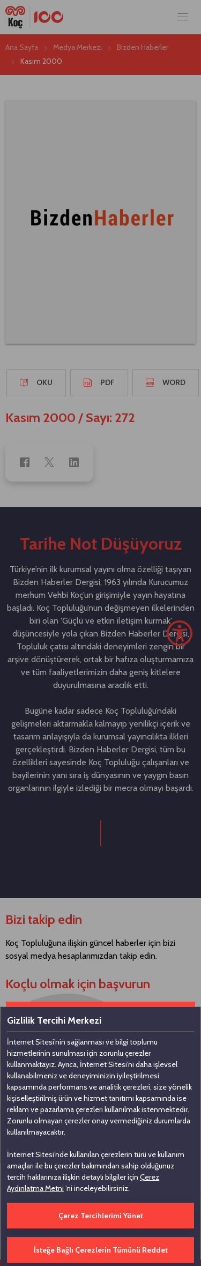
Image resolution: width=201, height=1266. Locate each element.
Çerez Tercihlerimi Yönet (100, 1215)
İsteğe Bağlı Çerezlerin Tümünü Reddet (101, 1250)
